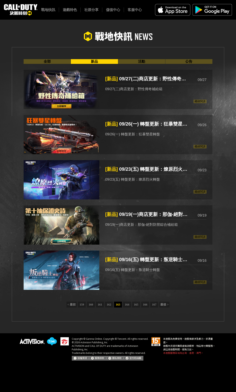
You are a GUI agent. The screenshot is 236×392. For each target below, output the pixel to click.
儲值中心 (113, 10)
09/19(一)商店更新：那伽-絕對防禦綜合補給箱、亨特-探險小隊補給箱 (147, 214)
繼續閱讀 (200, 101)
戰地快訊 (48, 10)
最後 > (164, 304)
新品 (94, 61)
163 (118, 304)
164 (127, 304)
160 (91, 304)
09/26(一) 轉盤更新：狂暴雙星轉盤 (147, 124)
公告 (188, 61)
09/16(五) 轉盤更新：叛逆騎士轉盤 (147, 259)
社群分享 (91, 10)
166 (145, 304)
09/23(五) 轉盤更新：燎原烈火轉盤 (147, 169)
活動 (141, 61)
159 (82, 304)
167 (154, 304)
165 (136, 304)
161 (100, 304)
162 (109, 304)
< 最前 (71, 304)
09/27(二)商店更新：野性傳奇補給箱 (147, 78)
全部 (47, 61)
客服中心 (135, 10)
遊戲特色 (70, 10)
